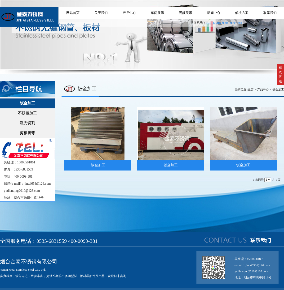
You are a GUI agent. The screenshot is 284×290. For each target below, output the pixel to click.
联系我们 (270, 13)
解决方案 (241, 13)
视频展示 (185, 13)
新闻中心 (213, 13)
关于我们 (101, 13)
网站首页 (73, 13)
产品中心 (129, 13)
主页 (250, 89)
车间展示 (157, 13)
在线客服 (280, 74)
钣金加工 (278, 89)
